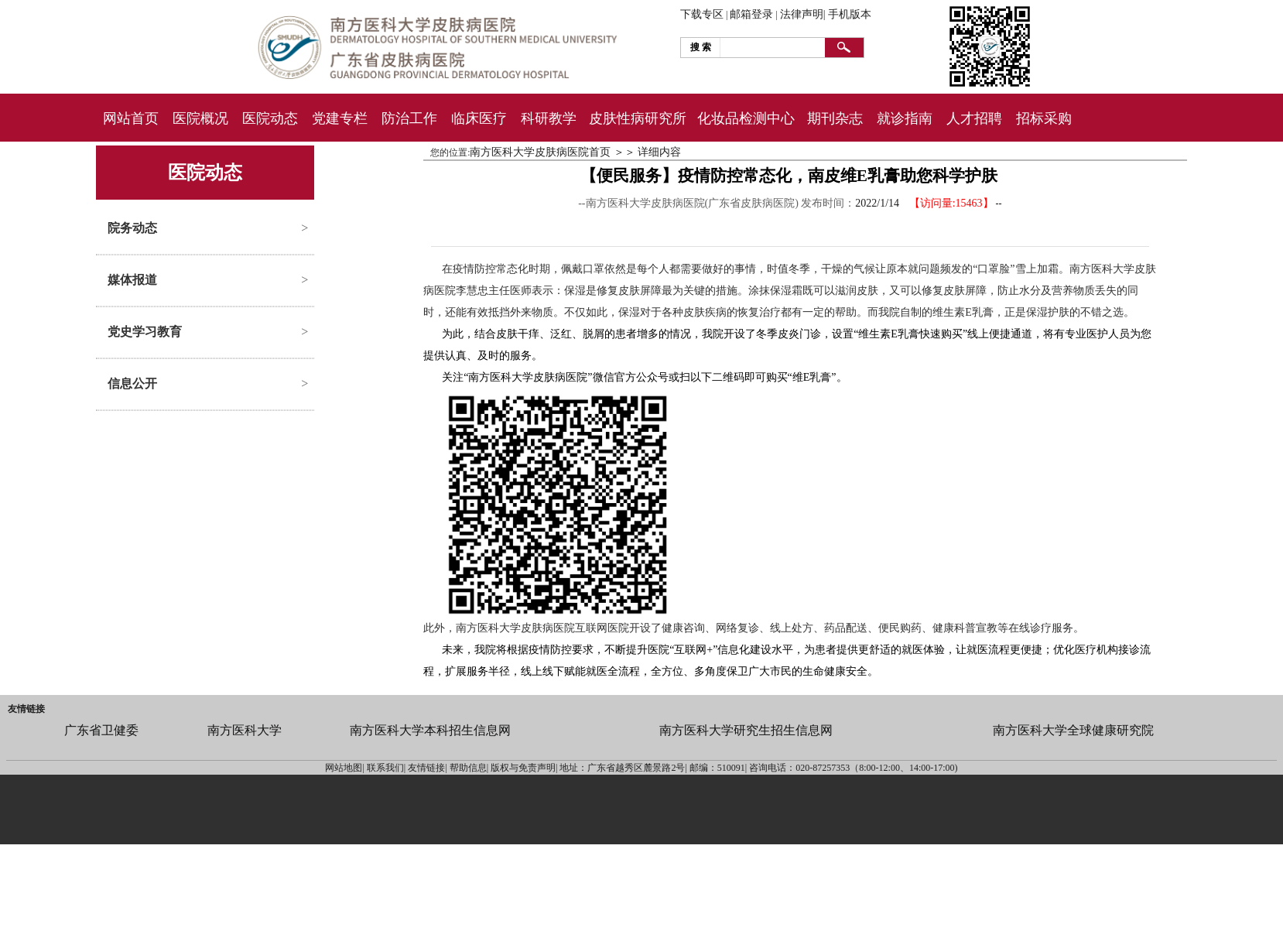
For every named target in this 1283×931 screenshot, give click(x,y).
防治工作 (409, 118)
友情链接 (26, 708)
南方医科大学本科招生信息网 (430, 730)
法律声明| (803, 14)
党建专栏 (340, 118)
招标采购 (1044, 118)
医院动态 (270, 118)
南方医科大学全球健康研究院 (1073, 730)
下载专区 (702, 14)
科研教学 (548, 118)
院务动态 (132, 227)
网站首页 (131, 118)
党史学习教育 (145, 331)
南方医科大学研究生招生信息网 (746, 730)
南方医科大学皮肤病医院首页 (540, 152)
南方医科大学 (244, 730)
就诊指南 (904, 118)
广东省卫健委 (101, 730)
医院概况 (200, 118)
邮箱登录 (751, 14)
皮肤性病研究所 (637, 118)
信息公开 (132, 383)
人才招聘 (974, 118)
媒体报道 (132, 279)
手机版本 (849, 14)
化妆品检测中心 (746, 118)
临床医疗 (479, 118)
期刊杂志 (835, 118)
